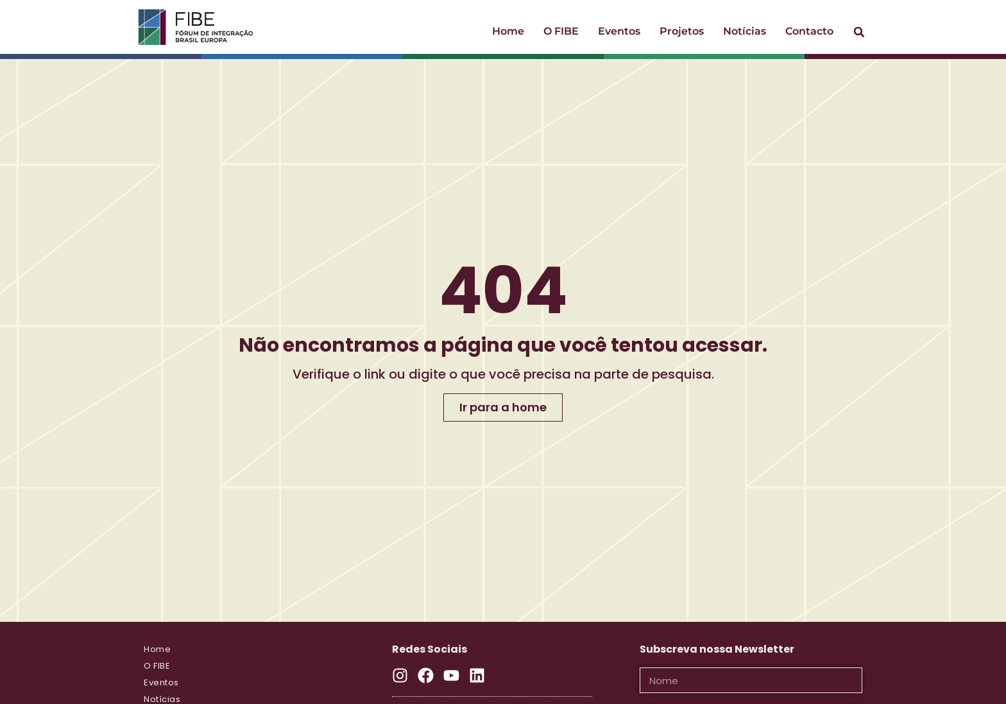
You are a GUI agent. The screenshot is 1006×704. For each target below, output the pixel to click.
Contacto (809, 31)
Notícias (744, 31)
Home (508, 31)
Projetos (682, 31)
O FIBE (561, 31)
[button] (859, 32)
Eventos (619, 31)
